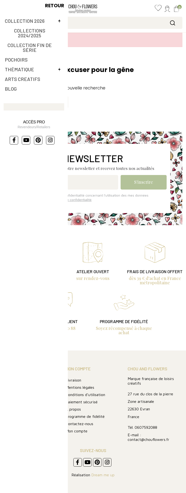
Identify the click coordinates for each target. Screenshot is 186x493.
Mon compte (76, 431)
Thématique (16, 416)
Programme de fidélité (85, 416)
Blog (8, 379)
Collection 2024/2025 (25, 394)
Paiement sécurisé (82, 402)
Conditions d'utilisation (85, 394)
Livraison (73, 380)
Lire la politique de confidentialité (66, 200)
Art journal (14, 387)
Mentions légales (80, 387)
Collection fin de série (25, 401)
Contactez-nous (79, 423)
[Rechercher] (93, 23)
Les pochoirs (16, 423)
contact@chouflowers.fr (148, 439)
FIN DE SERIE (17, 409)
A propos (73, 409)
